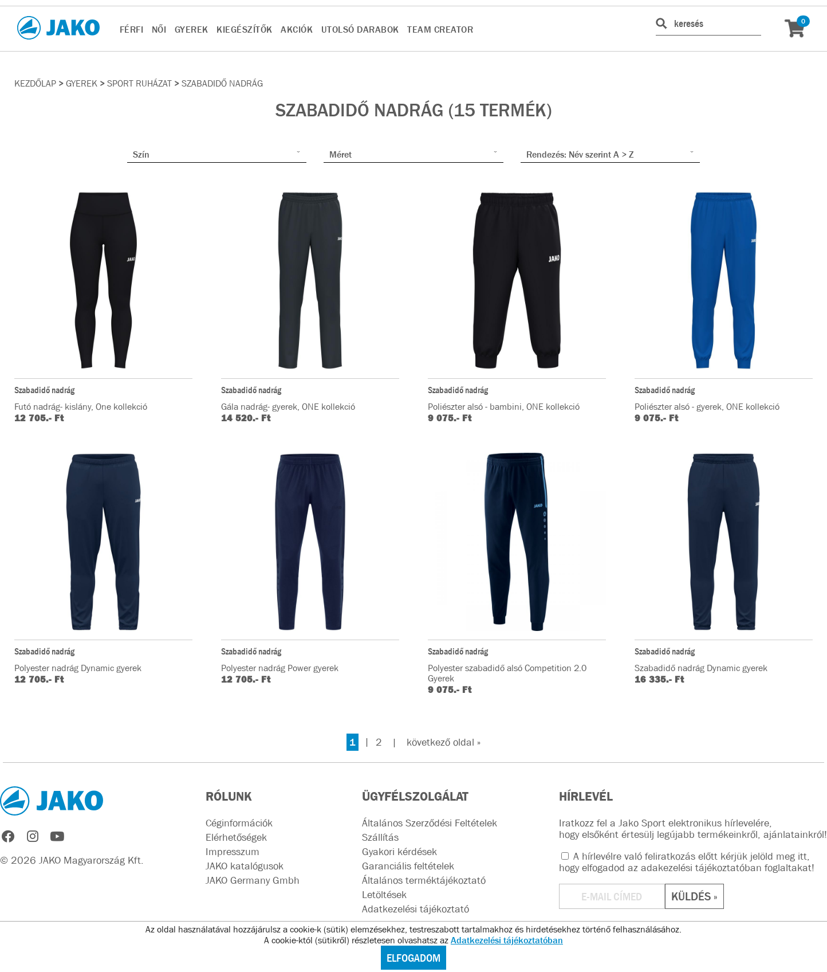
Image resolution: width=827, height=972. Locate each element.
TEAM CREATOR (440, 29)
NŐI (159, 29)
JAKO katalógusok (244, 866)
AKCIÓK (297, 29)
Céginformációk (239, 823)
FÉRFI (132, 29)
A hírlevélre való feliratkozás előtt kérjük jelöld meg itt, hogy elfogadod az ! (686, 861)
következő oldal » (444, 742)
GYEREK (191, 29)
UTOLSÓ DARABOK (360, 29)
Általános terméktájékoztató (424, 880)
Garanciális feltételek (408, 866)
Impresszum (232, 851)
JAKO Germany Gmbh (253, 880)
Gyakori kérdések (399, 851)
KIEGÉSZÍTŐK (244, 29)
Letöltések (384, 894)
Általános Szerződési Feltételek (429, 823)
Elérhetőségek (236, 837)
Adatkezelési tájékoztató (415, 909)
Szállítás (380, 837)
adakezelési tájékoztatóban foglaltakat (726, 867)
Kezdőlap (35, 83)
